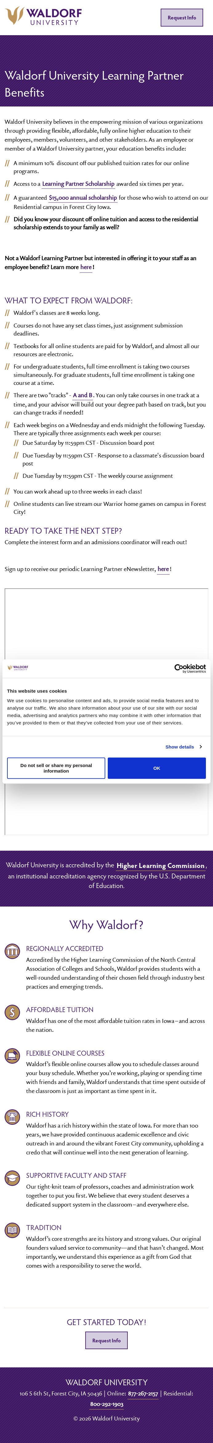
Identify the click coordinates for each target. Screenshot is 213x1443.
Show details (180, 746)
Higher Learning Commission (161, 865)
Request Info (182, 17)
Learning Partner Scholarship (78, 184)
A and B (82, 395)
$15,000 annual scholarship (83, 198)
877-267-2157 (143, 1393)
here (85, 267)
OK (156, 768)
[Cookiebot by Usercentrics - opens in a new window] (179, 668)
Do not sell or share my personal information (56, 768)
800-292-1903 (106, 1404)
